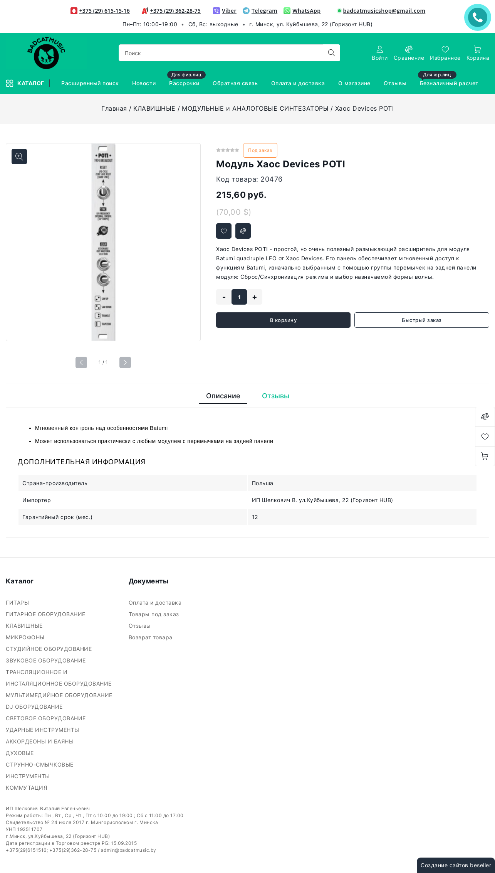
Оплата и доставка (156, 602)
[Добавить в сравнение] (243, 231)
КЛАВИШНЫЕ (154, 108)
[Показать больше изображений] (19, 156)
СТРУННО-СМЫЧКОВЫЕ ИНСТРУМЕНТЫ (40, 770)
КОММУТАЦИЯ (27, 787)
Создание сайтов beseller (456, 865)
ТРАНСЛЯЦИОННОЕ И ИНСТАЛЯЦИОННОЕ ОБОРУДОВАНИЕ (59, 678)
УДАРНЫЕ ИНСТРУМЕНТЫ (43, 729)
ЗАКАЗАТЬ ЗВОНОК (479, 17)
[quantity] (239, 297)
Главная (114, 108)
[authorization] (380, 53)
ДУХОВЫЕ (20, 753)
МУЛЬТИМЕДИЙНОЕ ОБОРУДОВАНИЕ (60, 695)
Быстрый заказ (422, 320)
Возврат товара (152, 637)
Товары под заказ (155, 614)
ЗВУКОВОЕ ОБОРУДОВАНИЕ (46, 660)
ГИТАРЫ (18, 602)
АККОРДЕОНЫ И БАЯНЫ (41, 741)
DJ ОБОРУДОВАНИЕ (35, 706)
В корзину (283, 320)
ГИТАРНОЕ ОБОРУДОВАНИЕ (46, 614)
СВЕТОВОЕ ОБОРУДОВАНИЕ (46, 718)
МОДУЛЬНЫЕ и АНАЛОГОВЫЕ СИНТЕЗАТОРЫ (255, 108)
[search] (331, 52)
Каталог (25, 83)
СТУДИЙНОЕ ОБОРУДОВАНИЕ (50, 648)
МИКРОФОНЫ (26, 637)
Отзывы (141, 625)
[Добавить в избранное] (224, 231)
